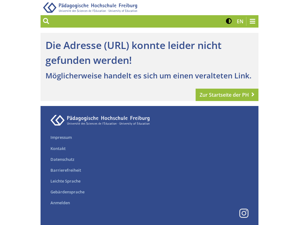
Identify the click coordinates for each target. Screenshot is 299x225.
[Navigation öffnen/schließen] (252, 21)
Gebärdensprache (67, 192)
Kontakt (58, 148)
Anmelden (60, 202)
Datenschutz (62, 159)
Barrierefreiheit (65, 170)
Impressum (61, 137)
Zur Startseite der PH (224, 94)
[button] (228, 21)
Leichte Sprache (65, 181)
